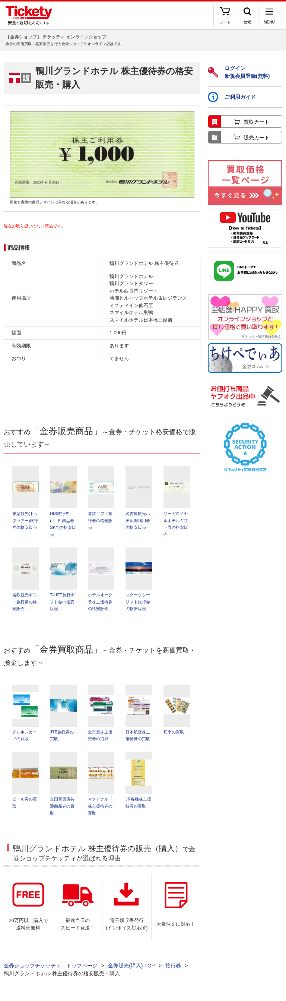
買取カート (257, 122)
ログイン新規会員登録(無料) (239, 72)
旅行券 (173, 967)
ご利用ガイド (232, 97)
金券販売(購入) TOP (131, 967)
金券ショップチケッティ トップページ (51, 967)
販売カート (257, 137)
